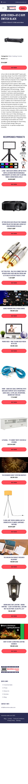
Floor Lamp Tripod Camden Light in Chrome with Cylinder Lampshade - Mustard (14, 522)
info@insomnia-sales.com (20, 2)
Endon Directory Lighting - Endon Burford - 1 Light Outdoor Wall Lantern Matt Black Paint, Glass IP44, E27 (14, 607)
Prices (23, 8)
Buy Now (14, 67)
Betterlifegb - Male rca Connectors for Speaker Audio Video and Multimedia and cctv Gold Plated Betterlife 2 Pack (14, 273)
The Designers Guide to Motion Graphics (14, 475)
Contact (10, 718)
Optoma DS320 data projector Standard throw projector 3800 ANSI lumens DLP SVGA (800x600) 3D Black (14, 224)
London (4, 2)
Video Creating (12, 56)
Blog (5, 697)
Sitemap (18, 720)
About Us (6, 691)
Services (6, 694)
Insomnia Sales (8, 685)
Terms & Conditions (18, 718)
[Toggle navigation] (3, 8)
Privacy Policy (11, 720)
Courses (19, 56)
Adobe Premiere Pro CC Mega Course (14, 308)
